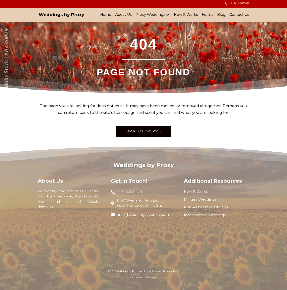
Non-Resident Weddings (206, 207)
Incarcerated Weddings (205, 215)
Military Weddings (200, 199)
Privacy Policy (171, 271)
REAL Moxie (151, 277)
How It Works (196, 191)
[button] (167, 15)
